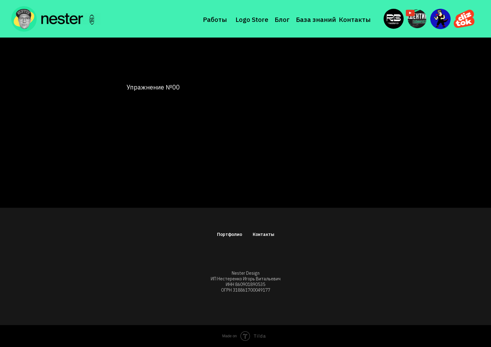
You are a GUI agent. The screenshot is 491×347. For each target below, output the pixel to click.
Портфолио (229, 234)
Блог (282, 19)
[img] (70, 19)
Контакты (355, 19)
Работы (215, 19)
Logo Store (251, 19)
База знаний (316, 19)
